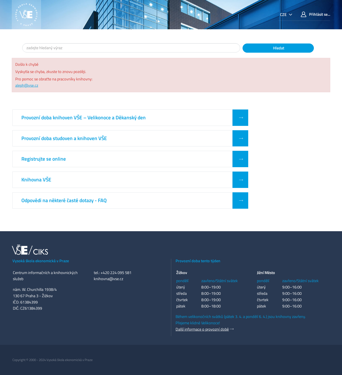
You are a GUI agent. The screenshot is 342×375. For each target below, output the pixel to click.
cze (283, 14)
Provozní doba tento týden (198, 261)
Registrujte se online (43, 159)
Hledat (278, 48)
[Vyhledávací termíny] (131, 47)
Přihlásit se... (315, 14)
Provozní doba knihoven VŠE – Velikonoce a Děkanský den (83, 117)
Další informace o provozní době (202, 329)
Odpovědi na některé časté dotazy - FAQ (64, 200)
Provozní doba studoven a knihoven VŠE (64, 138)
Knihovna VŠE (36, 179)
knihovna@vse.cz (108, 279)
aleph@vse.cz (26, 85)
